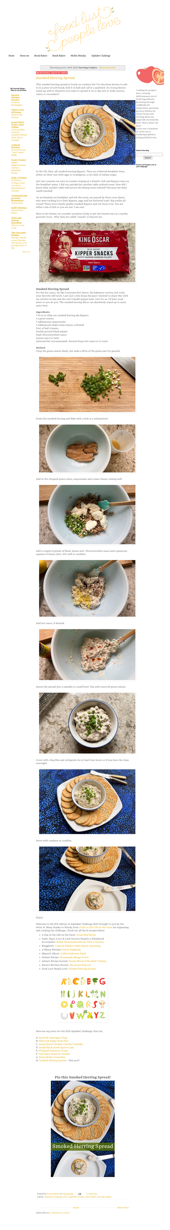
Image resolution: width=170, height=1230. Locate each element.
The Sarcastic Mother (18, 234)
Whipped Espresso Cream (53, 1050)
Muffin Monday (78, 55)
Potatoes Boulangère (16, 103)
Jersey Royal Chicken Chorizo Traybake (61, 1044)
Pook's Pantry (18, 160)
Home (11, 55)
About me (24, 55)
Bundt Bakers (59, 55)
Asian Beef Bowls (86, 935)
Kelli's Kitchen (19, 208)
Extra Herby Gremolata (52, 1057)
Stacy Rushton (53, 1194)
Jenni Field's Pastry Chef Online (17, 125)
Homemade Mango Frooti (74, 957)
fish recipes (91, 1197)
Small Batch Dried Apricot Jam (56, 1047)
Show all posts (107, 67)
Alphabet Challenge (100, 55)
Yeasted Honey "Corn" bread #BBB (18, 152)
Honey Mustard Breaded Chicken (88, 961)
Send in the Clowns (16, 116)
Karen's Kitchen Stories (15, 97)
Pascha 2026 (17, 203)
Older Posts (123, 1207)
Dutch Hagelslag (71, 949)
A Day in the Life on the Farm (95, 927)
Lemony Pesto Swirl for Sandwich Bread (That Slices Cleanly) (19, 135)
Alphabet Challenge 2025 (56, 1197)
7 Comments (91, 1194)
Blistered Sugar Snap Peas (53, 1041)
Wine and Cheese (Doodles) (16, 220)
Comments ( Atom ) (60, 1212)
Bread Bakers (40, 55)
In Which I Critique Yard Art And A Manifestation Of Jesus (18, 185)
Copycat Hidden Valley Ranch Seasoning (78, 946)
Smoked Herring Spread (55, 78)
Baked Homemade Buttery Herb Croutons (80, 942)
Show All (25, 252)
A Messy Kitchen (15, 146)
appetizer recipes (77, 1197)
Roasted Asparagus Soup (53, 1037)
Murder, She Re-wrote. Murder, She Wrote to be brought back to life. (19, 243)
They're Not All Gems (17, 111)
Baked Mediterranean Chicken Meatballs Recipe (18, 167)
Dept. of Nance (19, 178)
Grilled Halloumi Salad (73, 953)
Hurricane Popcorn (81, 965)
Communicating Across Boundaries (19, 198)
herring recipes (104, 1197)
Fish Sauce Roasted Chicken (54, 1054)
